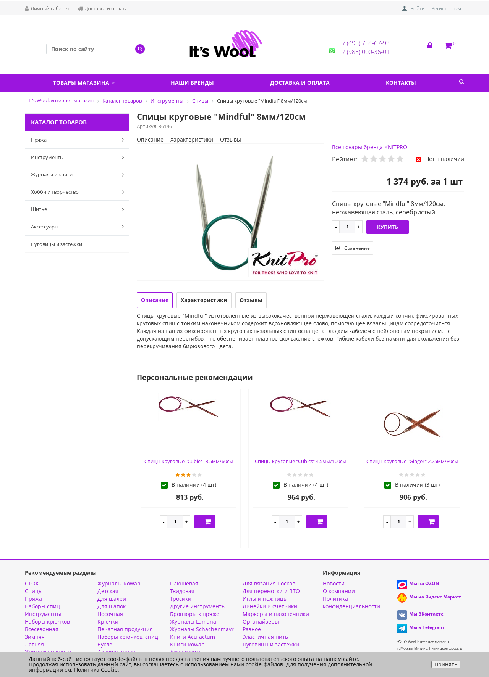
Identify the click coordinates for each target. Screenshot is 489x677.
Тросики (180, 598)
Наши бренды (192, 82)
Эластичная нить (265, 636)
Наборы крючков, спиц (127, 636)
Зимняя (35, 636)
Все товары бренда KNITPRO (369, 147)
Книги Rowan (187, 644)
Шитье (79, 209)
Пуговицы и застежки (56, 244)
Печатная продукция (125, 629)
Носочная (110, 614)
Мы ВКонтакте (426, 614)
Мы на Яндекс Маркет (435, 596)
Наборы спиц (42, 606)
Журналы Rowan (119, 583)
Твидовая (182, 591)
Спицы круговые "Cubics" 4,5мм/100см (300, 461)
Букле (104, 644)
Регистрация (446, 8)
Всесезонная (41, 629)
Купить (387, 227)
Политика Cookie (96, 669)
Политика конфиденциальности (351, 602)
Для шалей (111, 598)
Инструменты (79, 157)
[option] (230, 212)
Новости (334, 583)
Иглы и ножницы (265, 598)
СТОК (32, 583)
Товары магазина (84, 82)
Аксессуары (79, 226)
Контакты (401, 82)
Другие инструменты (198, 606)
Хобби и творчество (79, 192)
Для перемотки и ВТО (271, 591)
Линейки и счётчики (270, 606)
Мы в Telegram (426, 627)
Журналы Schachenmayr (202, 629)
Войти (417, 8)
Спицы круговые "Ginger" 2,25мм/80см (412, 461)
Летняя (34, 644)
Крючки (107, 621)
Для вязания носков (269, 583)
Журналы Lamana (193, 621)
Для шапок (111, 606)
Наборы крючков (47, 621)
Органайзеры (261, 621)
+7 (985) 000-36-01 (364, 52)
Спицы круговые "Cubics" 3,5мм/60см (188, 461)
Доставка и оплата (103, 8)
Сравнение (352, 248)
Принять (445, 664)
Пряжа (79, 139)
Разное (252, 629)
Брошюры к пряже (194, 614)
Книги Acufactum (192, 636)
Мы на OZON (424, 583)
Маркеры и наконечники (276, 614)
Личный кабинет (47, 8)
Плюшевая (184, 583)
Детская (107, 591)
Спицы (34, 591)
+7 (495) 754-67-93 (364, 43)
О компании (339, 591)
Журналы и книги (79, 174)
